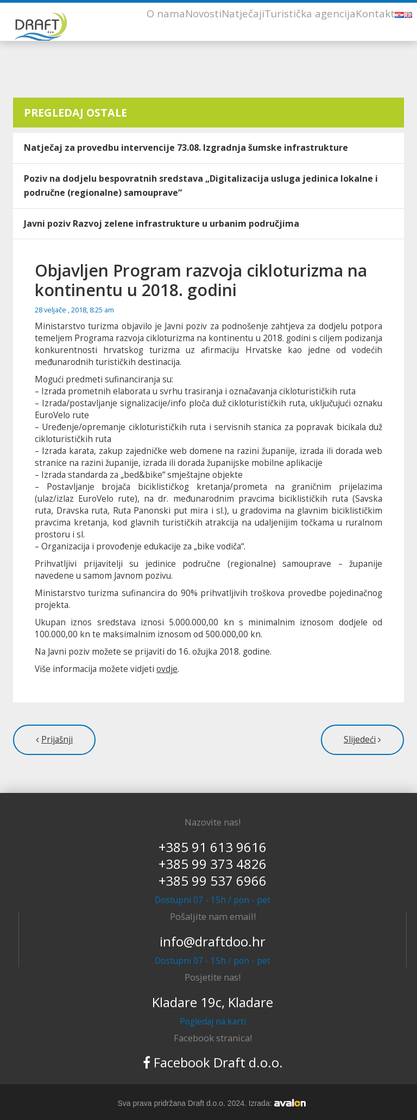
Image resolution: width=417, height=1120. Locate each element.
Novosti (203, 13)
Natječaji (243, 13)
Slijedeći (360, 739)
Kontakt (375, 13)
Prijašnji (57, 739)
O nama (166, 13)
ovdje (167, 669)
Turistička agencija (310, 13)
